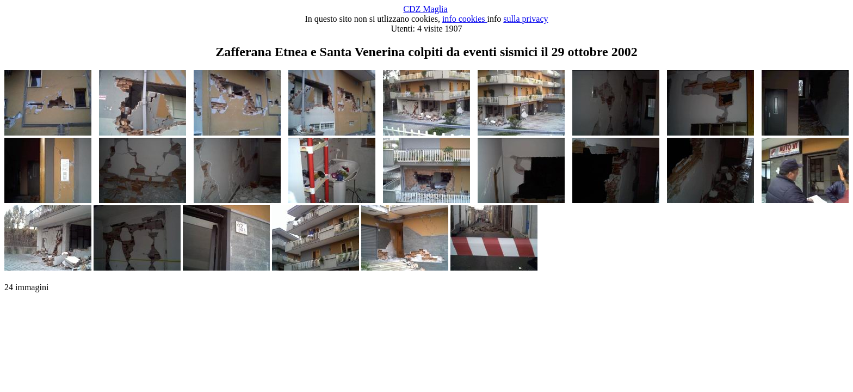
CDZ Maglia (425, 9)
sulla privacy (525, 18)
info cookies (464, 18)
